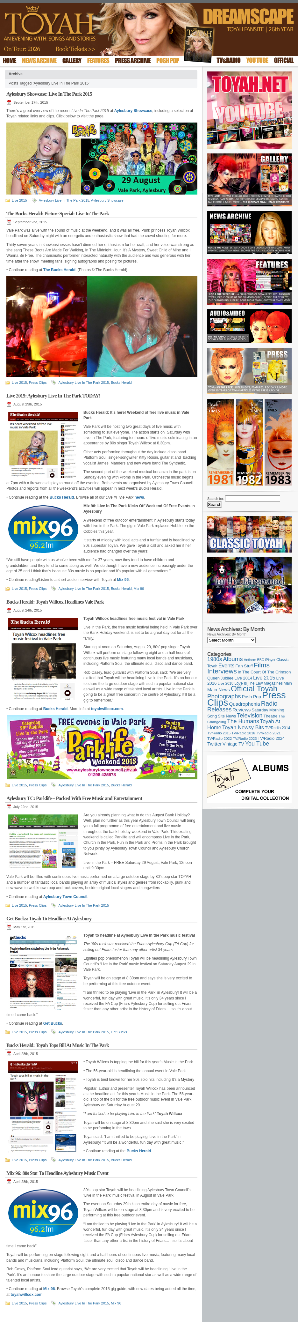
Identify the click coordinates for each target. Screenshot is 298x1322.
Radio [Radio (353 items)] (269, 703)
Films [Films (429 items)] (262, 665)
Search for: (215, 499)
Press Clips (38, 382)
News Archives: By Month (226, 634)
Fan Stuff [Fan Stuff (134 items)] (244, 666)
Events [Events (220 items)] (226, 666)
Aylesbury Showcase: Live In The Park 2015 (49, 94)
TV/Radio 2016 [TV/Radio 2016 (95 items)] (243, 733)
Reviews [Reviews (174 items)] (241, 709)
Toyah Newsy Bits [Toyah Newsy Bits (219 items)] (243, 727)
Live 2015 (19, 200)
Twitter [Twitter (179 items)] (214, 743)
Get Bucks (119, 1032)
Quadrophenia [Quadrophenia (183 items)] (244, 704)
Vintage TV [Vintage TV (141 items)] (233, 744)
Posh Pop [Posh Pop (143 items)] (251, 696)
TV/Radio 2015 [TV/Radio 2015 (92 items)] (219, 733)
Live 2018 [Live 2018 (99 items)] (226, 683)
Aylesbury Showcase (107, 200)
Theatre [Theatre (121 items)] (271, 716)
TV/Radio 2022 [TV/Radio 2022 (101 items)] (219, 738)
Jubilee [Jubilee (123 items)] (227, 678)
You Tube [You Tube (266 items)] (257, 743)
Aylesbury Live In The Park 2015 (64, 200)
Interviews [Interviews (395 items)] (222, 671)
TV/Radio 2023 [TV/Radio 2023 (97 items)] (245, 738)
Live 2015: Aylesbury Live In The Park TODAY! (53, 395)
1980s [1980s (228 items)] (214, 659)
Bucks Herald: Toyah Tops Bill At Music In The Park (57, 1045)
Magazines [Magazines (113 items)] (273, 683)
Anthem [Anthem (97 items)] (250, 660)
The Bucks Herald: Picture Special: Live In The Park (57, 213)
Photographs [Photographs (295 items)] (224, 696)
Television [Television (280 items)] (249, 715)
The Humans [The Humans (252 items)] (243, 721)
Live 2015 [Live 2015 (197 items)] (264, 677)
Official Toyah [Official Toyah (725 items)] (254, 688)
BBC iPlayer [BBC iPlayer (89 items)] (266, 660)
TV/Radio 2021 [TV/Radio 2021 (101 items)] (268, 733)
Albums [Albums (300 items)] (233, 659)
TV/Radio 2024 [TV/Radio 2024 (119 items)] (271, 738)
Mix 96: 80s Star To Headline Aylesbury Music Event (57, 1173)
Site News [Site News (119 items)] (227, 716)
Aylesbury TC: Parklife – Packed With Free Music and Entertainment (74, 798)
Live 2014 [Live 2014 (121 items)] (243, 678)
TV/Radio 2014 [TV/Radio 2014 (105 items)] (277, 728)
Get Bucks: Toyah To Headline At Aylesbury (48, 918)
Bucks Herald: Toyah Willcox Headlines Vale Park (55, 602)
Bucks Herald (121, 382)
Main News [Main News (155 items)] (218, 689)
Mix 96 (139, 588)
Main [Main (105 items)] (288, 683)
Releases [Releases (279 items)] (219, 709)
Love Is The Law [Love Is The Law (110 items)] (248, 683)
